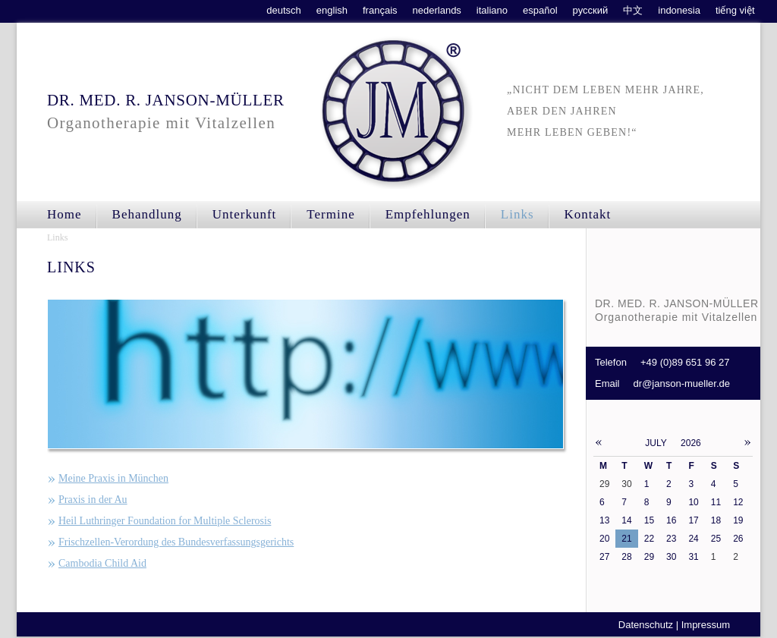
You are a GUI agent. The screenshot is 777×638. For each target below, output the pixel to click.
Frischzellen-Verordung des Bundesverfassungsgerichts (176, 542)
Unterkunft (244, 214)
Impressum (705, 624)
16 (671, 520)
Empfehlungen (427, 214)
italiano (492, 10)
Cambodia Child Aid (102, 563)
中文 (633, 10)
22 (649, 538)
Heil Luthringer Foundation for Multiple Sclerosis (164, 520)
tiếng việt (735, 10)
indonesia (679, 10)
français (380, 10)
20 (604, 538)
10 (693, 502)
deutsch (283, 10)
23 (671, 538)
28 (626, 557)
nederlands (437, 10)
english (332, 10)
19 (738, 520)
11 (716, 502)
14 (626, 520)
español (540, 10)
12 (738, 502)
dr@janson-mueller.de (682, 383)
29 (649, 557)
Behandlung (147, 214)
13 (604, 520)
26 (738, 538)
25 (716, 538)
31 (693, 557)
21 (626, 538)
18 (716, 520)
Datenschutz (645, 624)
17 (693, 520)
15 (649, 520)
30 (671, 557)
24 (693, 538)
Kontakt (588, 214)
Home (64, 214)
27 (604, 557)
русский (591, 10)
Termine (330, 214)
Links (57, 237)
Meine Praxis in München (113, 478)
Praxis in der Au (92, 499)
